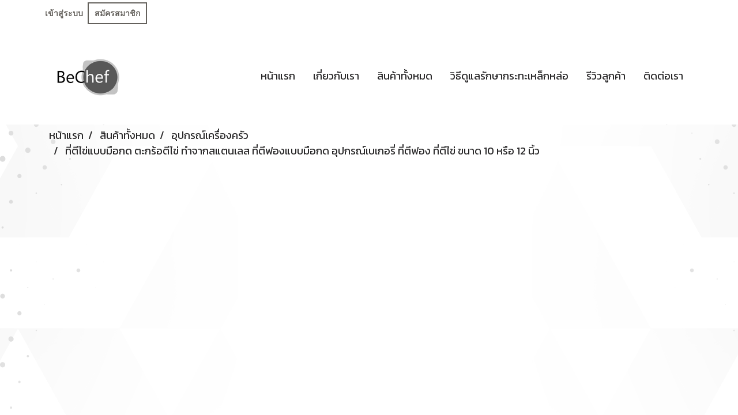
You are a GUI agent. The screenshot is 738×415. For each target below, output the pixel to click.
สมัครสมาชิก (117, 13)
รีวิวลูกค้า (606, 76)
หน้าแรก (278, 76)
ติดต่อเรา (663, 76)
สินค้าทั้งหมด (404, 76)
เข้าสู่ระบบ (64, 13)
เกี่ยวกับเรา (336, 76)
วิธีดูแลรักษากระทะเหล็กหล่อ (509, 76)
